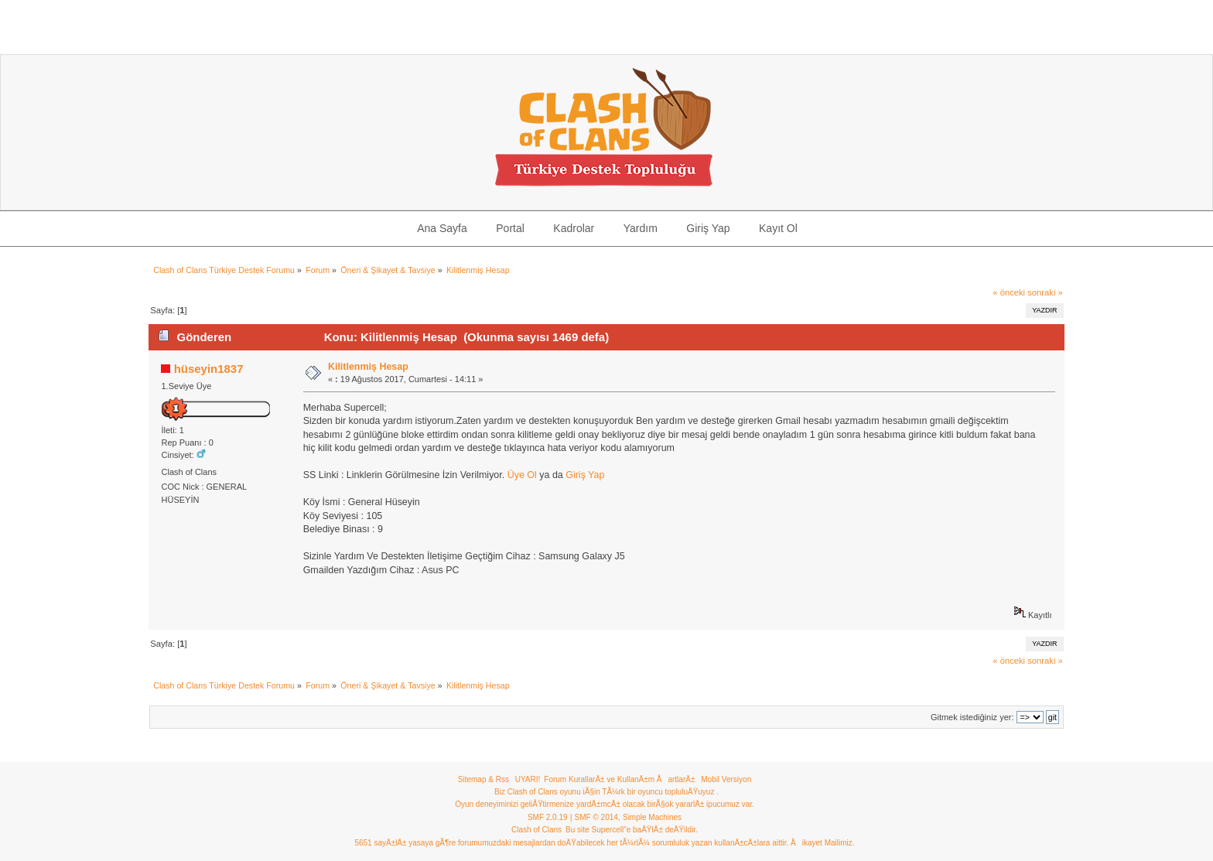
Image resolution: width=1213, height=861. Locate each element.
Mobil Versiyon (726, 779)
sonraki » (1045, 292)
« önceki (1009, 292)
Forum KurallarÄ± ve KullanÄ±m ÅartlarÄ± (619, 779)
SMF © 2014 (596, 817)
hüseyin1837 (209, 368)
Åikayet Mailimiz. (822, 843)
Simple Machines (652, 817)
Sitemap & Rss (483, 779)
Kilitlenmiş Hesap (368, 366)
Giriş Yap (584, 475)
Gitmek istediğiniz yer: (972, 717)
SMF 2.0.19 (548, 817)
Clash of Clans (536, 829)
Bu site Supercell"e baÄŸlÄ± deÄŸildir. (631, 829)
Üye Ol (522, 475)
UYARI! (528, 779)
